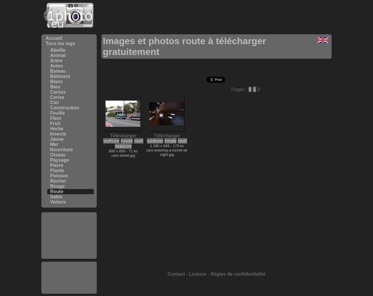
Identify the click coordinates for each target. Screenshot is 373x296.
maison (123, 146)
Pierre (56, 165)
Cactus (58, 92)
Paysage (59, 160)
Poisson (59, 175)
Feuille (57, 112)
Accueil (54, 38)
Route (56, 191)
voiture (111, 140)
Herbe (56, 128)
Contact (176, 274)
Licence (198, 274)
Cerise (57, 97)
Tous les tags (60, 43)
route (127, 140)
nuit (138, 140)
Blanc (56, 81)
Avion (56, 65)
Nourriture (61, 149)
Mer (54, 144)
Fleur (55, 118)
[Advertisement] (69, 235)
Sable (56, 196)
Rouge (57, 186)
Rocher (58, 181)
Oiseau (58, 154)
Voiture (58, 201)
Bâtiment (60, 76)
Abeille (57, 50)
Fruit (55, 123)
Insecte (58, 133)
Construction (64, 107)
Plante (57, 170)
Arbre (56, 60)
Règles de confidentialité (238, 274)
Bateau (58, 71)
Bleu (55, 86)
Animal (58, 55)
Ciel (54, 102)
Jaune (57, 139)
